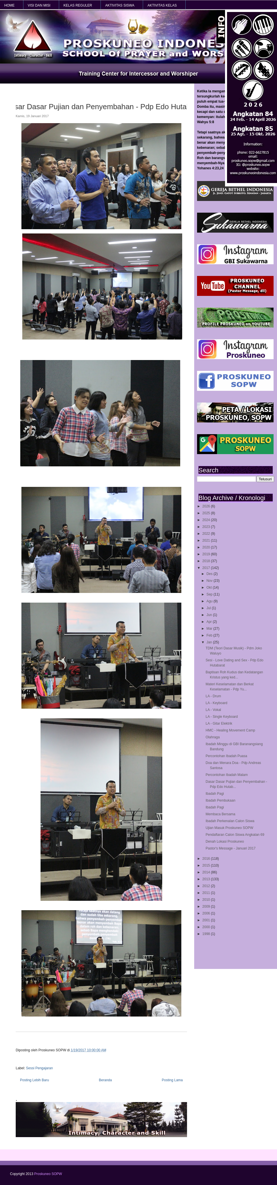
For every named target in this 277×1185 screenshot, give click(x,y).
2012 (206, 886)
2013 (206, 879)
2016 (206, 859)
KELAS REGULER (77, 5)
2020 (206, 547)
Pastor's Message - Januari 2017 (231, 848)
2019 (206, 554)
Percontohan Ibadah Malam (227, 775)
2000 (206, 927)
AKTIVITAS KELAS (161, 5)
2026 (206, 506)
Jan (209, 642)
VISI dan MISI (39, 5)
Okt (209, 588)
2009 (206, 906)
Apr (209, 622)
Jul (209, 608)
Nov (210, 581)
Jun (209, 615)
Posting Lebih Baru (34, 1080)
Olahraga (213, 737)
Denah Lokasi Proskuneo (225, 841)
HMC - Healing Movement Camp (230, 730)
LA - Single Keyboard (222, 717)
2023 (206, 527)
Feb (209, 635)
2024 (206, 520)
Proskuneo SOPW (48, 1174)
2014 (206, 872)
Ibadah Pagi (215, 794)
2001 (206, 920)
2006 (206, 913)
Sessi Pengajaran (39, 1068)
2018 (206, 561)
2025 (206, 513)
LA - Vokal (213, 710)
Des (210, 574)
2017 (206, 568)
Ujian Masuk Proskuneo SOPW (229, 828)
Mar (209, 629)
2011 (206, 893)
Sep (210, 594)
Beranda (105, 1080)
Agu (210, 601)
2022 (206, 534)
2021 (206, 540)
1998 (206, 934)
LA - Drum (213, 696)
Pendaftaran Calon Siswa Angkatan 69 (235, 835)
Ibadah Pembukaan (220, 800)
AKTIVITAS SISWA (119, 5)
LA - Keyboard (216, 703)
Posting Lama (172, 1080)
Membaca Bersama (220, 814)
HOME (9, 5)
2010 (206, 900)
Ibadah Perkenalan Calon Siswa (230, 821)
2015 (206, 865)
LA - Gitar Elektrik (219, 723)
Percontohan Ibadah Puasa (226, 756)
